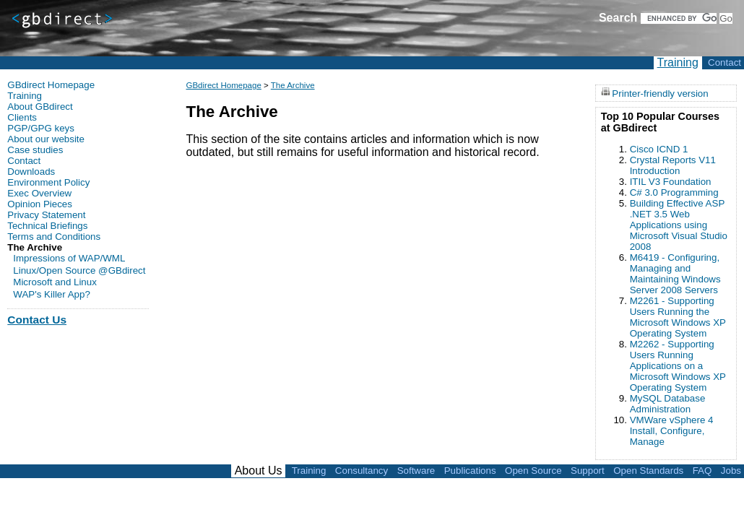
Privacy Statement (46, 214)
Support (588, 470)
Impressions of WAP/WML (69, 258)
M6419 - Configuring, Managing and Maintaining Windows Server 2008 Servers (675, 273)
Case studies (35, 149)
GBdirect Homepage (223, 85)
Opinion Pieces (39, 204)
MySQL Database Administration (668, 404)
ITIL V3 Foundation (670, 181)
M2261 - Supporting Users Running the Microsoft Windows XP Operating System (678, 317)
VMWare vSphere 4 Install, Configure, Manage (672, 431)
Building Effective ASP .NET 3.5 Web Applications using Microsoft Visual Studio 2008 (678, 225)
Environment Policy (48, 182)
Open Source (533, 470)
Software (416, 470)
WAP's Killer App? (51, 294)
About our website (46, 139)
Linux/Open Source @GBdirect (79, 270)
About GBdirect (39, 106)
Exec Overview (39, 193)
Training (677, 62)
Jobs (731, 470)
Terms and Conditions (53, 236)
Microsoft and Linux (55, 282)
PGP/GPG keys (40, 128)
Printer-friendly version (660, 92)
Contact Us (36, 319)
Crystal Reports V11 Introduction (673, 165)
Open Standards (648, 470)
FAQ (702, 470)
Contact (724, 62)
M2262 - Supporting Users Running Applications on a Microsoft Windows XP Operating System (678, 366)
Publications (470, 470)
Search (618, 18)
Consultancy (361, 470)
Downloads (31, 171)
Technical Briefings (47, 225)
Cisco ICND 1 (659, 149)
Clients (22, 117)
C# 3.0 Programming (674, 192)
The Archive (293, 85)
